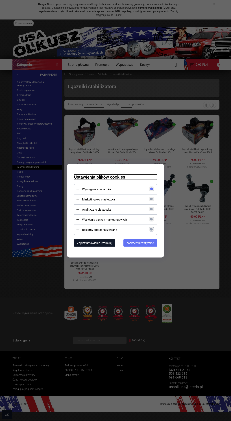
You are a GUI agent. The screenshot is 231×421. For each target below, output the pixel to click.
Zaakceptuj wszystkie (140, 243)
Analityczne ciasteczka (96, 209)
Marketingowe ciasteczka (98, 199)
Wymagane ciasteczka (96, 189)
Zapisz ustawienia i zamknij (94, 243)
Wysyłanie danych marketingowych (104, 219)
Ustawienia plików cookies (99, 176)
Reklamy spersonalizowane (99, 229)
